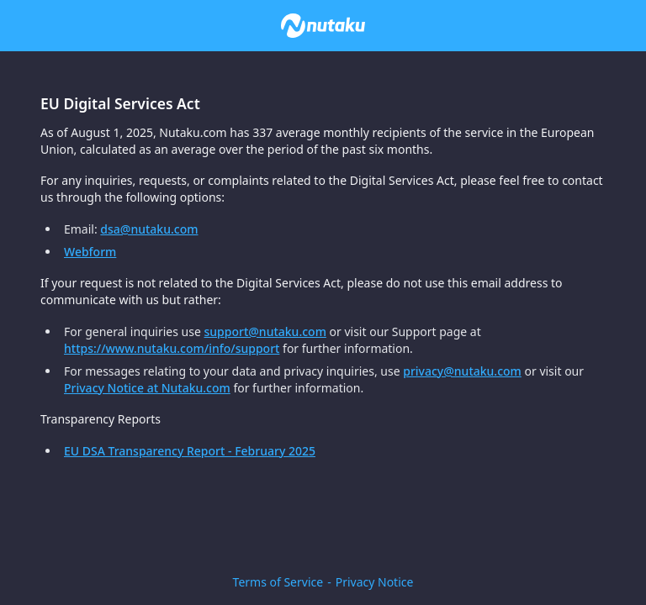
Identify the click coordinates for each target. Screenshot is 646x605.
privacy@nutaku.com (462, 371)
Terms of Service (278, 582)
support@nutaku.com (265, 331)
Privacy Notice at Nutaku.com (147, 388)
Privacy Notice (375, 582)
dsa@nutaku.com (149, 229)
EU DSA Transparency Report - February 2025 (189, 451)
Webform (90, 252)
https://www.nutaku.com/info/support (171, 348)
